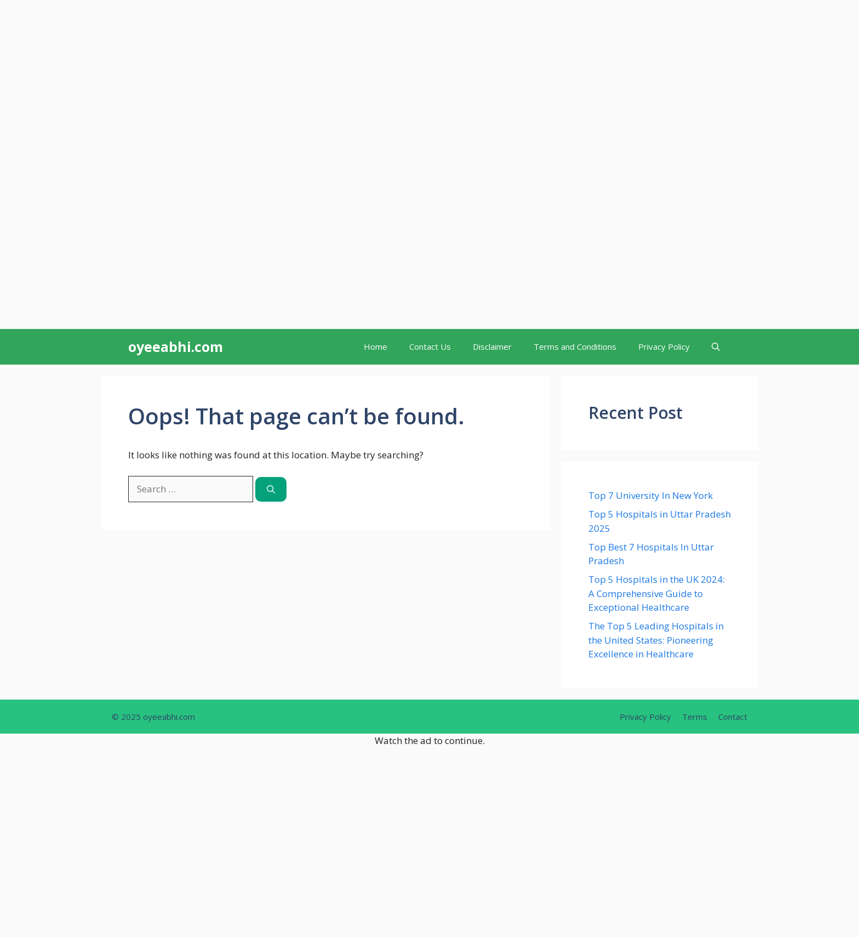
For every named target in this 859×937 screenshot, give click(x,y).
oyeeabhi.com (175, 346)
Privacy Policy (664, 346)
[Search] (271, 489)
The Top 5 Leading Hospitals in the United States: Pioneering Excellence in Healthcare (656, 640)
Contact (732, 716)
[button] (716, 347)
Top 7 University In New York (650, 495)
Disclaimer (492, 346)
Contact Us (430, 346)
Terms (694, 716)
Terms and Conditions (575, 346)
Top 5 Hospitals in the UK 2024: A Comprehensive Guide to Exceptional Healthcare (656, 593)
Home (375, 346)
